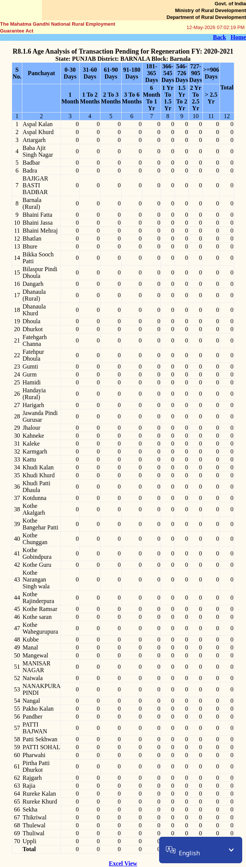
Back (219, 37)
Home (238, 37)
